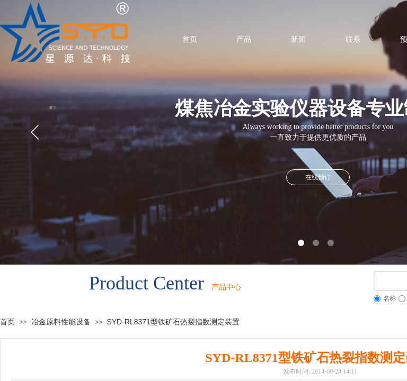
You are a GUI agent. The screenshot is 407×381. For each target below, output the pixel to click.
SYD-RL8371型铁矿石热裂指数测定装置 (173, 322)
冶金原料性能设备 (61, 322)
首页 (7, 322)
